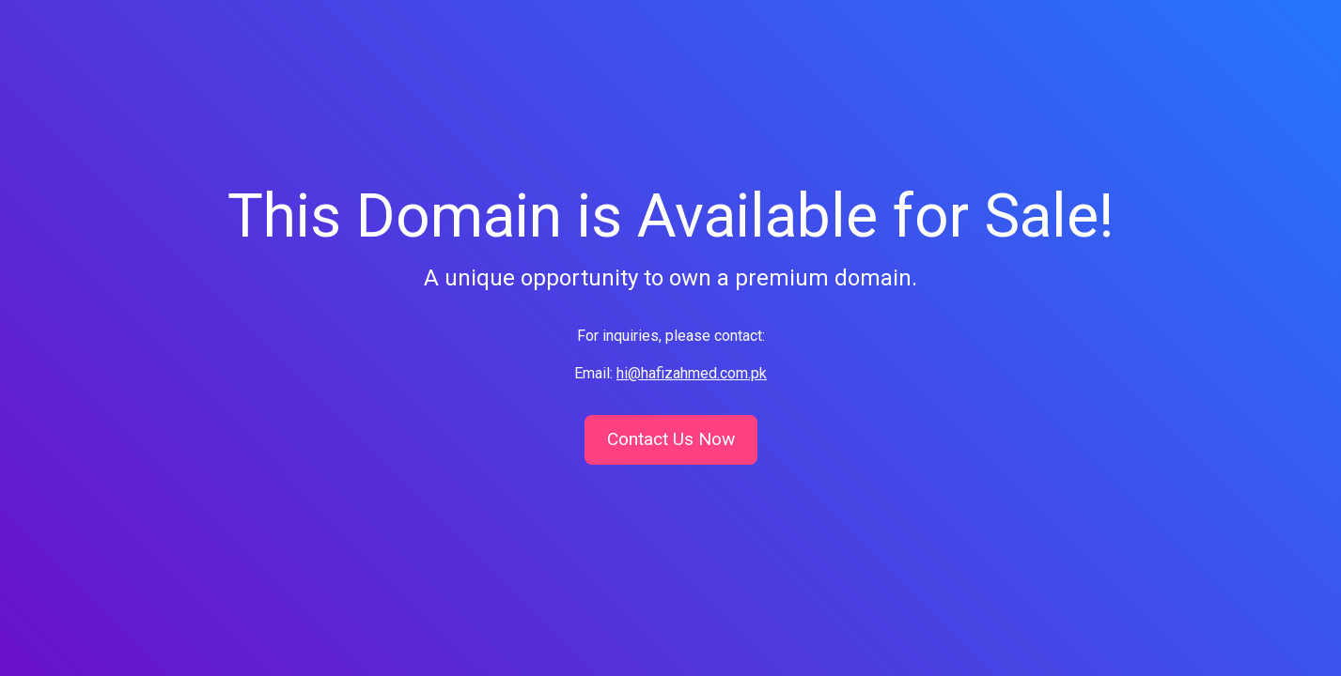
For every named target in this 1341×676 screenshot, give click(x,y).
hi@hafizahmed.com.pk (691, 373)
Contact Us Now (671, 439)
